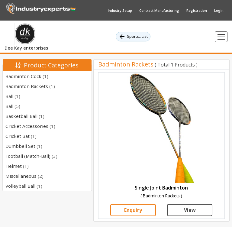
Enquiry (133, 210)
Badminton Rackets (30, 86)
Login (219, 10)
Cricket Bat (21, 136)
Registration (196, 10)
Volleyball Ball (23, 186)
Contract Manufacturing (159, 10)
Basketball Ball (24, 116)
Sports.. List (133, 36)
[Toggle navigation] (221, 36)
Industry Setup (120, 10)
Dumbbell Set (23, 146)
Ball (12, 96)
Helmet (17, 166)
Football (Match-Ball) (31, 156)
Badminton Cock (26, 76)
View (190, 210)
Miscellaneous (24, 176)
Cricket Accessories (30, 126)
